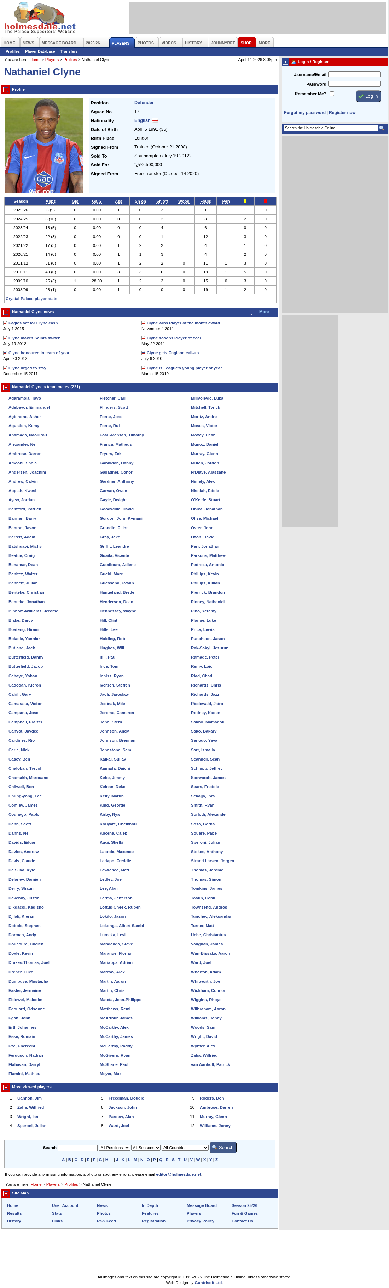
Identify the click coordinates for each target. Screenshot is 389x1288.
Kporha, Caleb (113, 833)
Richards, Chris (206, 685)
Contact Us (242, 1221)
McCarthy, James (116, 1036)
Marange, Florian (116, 953)
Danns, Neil (19, 833)
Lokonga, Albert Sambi (122, 925)
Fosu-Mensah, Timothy (122, 435)
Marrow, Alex (112, 972)
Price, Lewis (203, 629)
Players (52, 59)
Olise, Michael (204, 518)
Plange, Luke (203, 620)
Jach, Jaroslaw (114, 694)
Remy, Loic (202, 666)
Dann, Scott (19, 824)
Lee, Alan (109, 888)
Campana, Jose (23, 713)
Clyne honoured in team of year (38, 353)
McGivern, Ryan (115, 1055)
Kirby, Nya (110, 814)
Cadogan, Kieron (24, 685)
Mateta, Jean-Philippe (120, 1000)
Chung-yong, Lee (25, 796)
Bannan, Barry (22, 518)
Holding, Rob (112, 639)
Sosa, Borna (203, 824)
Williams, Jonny (206, 1018)
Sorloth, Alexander (209, 814)
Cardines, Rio (21, 740)
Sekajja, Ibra (203, 796)
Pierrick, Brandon (208, 592)
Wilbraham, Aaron (208, 1009)
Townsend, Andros (209, 907)
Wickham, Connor (208, 990)
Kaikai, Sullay (113, 759)
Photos (104, 1213)
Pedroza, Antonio (207, 565)
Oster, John (202, 528)
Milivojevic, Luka (207, 398)
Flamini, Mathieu (24, 1074)
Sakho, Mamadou (208, 722)
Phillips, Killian (205, 583)
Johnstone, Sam (115, 750)
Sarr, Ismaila (203, 750)
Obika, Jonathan (207, 509)
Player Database (40, 51)
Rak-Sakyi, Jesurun (209, 648)
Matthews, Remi (115, 1009)
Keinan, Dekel (113, 787)
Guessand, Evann (117, 583)
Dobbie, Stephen (24, 925)
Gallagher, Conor (116, 472)
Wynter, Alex (203, 1046)
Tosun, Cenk (203, 898)
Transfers (69, 51)
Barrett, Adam (21, 537)
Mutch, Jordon (205, 463)
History (14, 1221)
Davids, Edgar (22, 842)
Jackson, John (123, 1107)
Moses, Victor (204, 426)
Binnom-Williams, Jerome (33, 611)
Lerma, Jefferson (116, 898)
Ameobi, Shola (22, 463)
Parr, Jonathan (205, 546)
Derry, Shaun (21, 888)
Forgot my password (305, 112)
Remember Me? (310, 93)
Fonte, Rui (110, 426)
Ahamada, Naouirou (27, 435)
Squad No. (102, 111)
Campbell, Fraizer (25, 722)
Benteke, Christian (26, 592)
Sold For (100, 165)
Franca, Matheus (116, 444)
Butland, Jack (21, 648)
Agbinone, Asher (24, 416)
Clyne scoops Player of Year (174, 338)
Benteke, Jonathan (26, 602)
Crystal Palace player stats (31, 298)
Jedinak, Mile (112, 703)
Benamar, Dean (23, 565)
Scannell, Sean (205, 759)
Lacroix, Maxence (117, 851)
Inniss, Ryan (112, 676)
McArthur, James (116, 1018)
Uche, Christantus (208, 935)
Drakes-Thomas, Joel (29, 962)
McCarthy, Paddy (116, 1046)
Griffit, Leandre (114, 546)
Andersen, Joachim (27, 472)
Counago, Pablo (24, 814)
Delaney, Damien (24, 879)
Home (35, 59)
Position (100, 103)
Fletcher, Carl (113, 398)
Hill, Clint (108, 620)
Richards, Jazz (205, 694)
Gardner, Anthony (117, 481)
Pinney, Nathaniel (208, 602)
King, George (112, 805)
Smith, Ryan (203, 805)
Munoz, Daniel (204, 444)
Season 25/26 (244, 1205)
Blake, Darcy (20, 620)
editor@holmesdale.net (178, 1174)
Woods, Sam (203, 1027)
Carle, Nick (19, 750)
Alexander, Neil (23, 444)
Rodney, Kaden (205, 713)
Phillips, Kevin (205, 574)
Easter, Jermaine (24, 990)
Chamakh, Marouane (28, 777)
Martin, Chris (112, 990)
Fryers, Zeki (111, 454)
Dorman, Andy (22, 935)
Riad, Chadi (202, 676)
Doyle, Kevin (20, 953)
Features (150, 1213)
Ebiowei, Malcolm (25, 1000)
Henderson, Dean (116, 602)
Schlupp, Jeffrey (207, 768)
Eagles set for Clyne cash (33, 323)
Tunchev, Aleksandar (211, 916)
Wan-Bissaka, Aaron (210, 953)
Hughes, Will (112, 648)
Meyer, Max (110, 1074)
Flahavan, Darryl (24, 1064)
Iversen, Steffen (115, 685)
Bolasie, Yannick (24, 639)
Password (316, 84)
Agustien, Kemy (23, 426)
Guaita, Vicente (114, 555)
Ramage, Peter (205, 657)
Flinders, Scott (114, 407)
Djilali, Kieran (21, 916)
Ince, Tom (109, 666)
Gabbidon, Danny (116, 463)
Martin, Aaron (113, 981)
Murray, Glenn (204, 454)
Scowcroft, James (208, 777)
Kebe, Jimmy (112, 777)
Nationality (102, 120)
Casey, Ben (19, 759)
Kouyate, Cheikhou (118, 824)
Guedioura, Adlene (118, 565)
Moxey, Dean (203, 435)
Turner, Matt (202, 925)
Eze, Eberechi (21, 1046)
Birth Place (102, 138)
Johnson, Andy (114, 731)
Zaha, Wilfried (204, 1055)
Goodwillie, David (117, 509)
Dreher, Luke (20, 972)
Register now (342, 112)
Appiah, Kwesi (22, 490)
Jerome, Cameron (117, 713)
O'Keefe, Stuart (205, 500)
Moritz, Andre (204, 416)
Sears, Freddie (205, 787)
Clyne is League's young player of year (184, 368)
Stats (57, 1213)
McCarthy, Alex (114, 1027)
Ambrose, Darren (24, 454)
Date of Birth (104, 129)
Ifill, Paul (108, 657)
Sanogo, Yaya (204, 740)
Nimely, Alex (203, 481)
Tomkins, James (206, 888)
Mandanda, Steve (116, 944)
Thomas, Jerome (207, 870)
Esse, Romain (21, 1036)
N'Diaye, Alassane (208, 472)
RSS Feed (106, 1221)
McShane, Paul (114, 1064)
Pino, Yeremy (203, 611)
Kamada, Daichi (115, 768)
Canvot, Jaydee (23, 731)
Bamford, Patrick (24, 509)
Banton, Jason (22, 528)
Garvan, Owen (113, 490)
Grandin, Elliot (114, 528)
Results (14, 1213)
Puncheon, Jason (208, 639)
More (264, 312)
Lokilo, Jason (113, 916)
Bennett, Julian (23, 583)
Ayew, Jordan (21, 500)
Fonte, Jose (111, 416)
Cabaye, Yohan (22, 676)
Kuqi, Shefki (111, 842)
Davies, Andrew (23, 851)
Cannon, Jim (29, 1098)
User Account (65, 1205)
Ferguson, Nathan (25, 1055)
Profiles (13, 51)
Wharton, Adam (206, 972)
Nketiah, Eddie (205, 490)
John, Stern (111, 722)
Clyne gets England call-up (173, 353)
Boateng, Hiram (23, 629)
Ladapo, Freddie (115, 861)
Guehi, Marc (111, 574)
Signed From (104, 147)
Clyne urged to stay (27, 368)
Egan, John (19, 1018)
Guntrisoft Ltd (208, 1283)
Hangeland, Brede (117, 592)
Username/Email (309, 74)
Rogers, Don (212, 1098)
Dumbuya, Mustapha (28, 981)
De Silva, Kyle (21, 870)
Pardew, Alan (121, 1116)
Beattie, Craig (21, 555)
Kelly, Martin (112, 796)
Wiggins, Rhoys (206, 1000)
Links (57, 1221)
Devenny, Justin (23, 898)
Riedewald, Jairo (207, 703)
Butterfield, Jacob (25, 666)
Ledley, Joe (111, 879)
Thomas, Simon (206, 879)
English (142, 120)
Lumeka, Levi (113, 935)
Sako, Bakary (203, 731)
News (102, 1205)
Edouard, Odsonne (26, 1009)
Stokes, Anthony (207, 851)
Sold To (99, 156)
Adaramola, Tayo (24, 398)
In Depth (150, 1205)
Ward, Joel (201, 962)
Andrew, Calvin (23, 481)
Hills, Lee (109, 629)
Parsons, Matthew (208, 555)
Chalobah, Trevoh (25, 768)
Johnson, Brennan (117, 740)
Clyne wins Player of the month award (183, 323)
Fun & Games (245, 1213)
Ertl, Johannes (22, 1027)
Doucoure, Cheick (25, 944)
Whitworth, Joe (205, 981)
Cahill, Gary (19, 694)
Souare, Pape (204, 833)
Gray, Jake (110, 537)
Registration (154, 1221)
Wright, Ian (27, 1116)
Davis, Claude (21, 861)
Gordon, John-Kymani (121, 518)
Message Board (202, 1205)
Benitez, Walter (22, 574)
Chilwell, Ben (21, 787)
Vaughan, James (207, 944)
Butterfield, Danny (25, 657)
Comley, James (23, 805)
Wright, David (204, 1036)
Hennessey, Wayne (118, 611)
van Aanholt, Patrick (210, 1064)
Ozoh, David (203, 537)
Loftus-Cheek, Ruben (120, 907)
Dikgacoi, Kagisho (26, 907)
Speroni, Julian (205, 842)
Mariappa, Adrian (116, 962)
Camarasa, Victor (25, 703)
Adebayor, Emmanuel (29, 407)
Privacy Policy (200, 1221)
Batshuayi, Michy (25, 546)
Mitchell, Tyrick (205, 407)
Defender (144, 102)
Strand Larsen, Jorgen (212, 861)
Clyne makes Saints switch (34, 338)
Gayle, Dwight (113, 500)
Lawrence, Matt (114, 870)
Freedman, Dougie (126, 1098)
